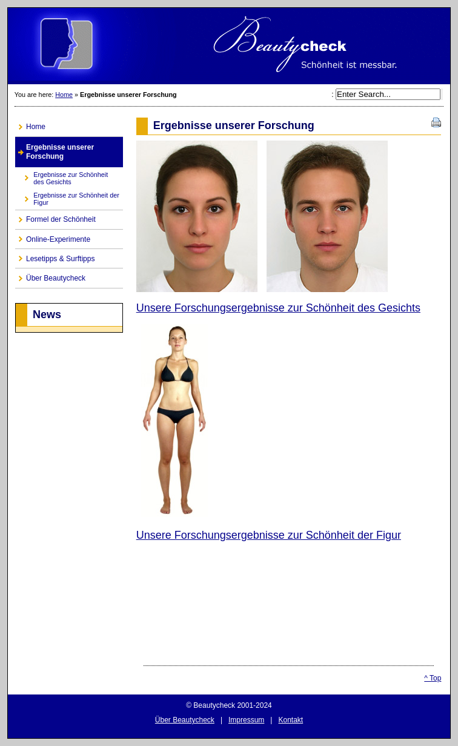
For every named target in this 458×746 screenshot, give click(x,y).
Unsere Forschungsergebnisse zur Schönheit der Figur (268, 535)
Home (64, 94)
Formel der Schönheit (55, 217)
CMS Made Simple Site (229, 46)
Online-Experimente (52, 237)
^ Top (432, 678)
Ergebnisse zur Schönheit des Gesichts (61, 176)
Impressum (246, 720)
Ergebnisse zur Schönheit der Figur (67, 197)
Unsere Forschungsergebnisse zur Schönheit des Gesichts (278, 308)
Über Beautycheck (50, 275)
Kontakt (290, 720)
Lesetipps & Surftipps (55, 256)
